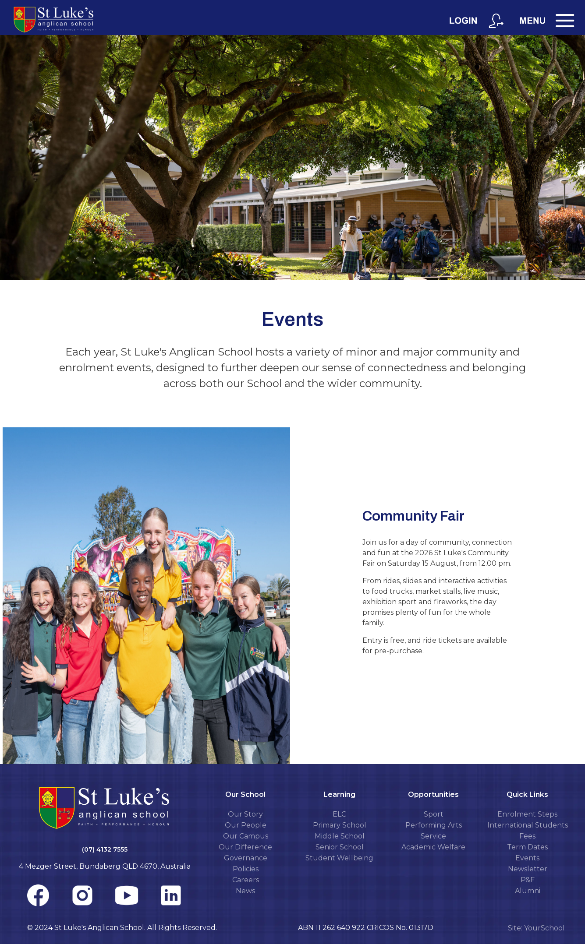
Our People (245, 825)
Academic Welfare (433, 847)
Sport (433, 814)
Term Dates (527, 847)
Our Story (245, 814)
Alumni (527, 891)
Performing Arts (433, 825)
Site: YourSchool (536, 928)
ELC (339, 814)
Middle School (340, 836)
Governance (245, 858)
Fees (527, 836)
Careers (245, 880)
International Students (527, 825)
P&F (528, 880)
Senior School (340, 847)
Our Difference (245, 847)
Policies (246, 869)
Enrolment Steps (527, 814)
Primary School (339, 825)
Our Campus (245, 836)
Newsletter (527, 869)
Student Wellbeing (339, 858)
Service (433, 836)
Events (527, 858)
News (245, 891)
